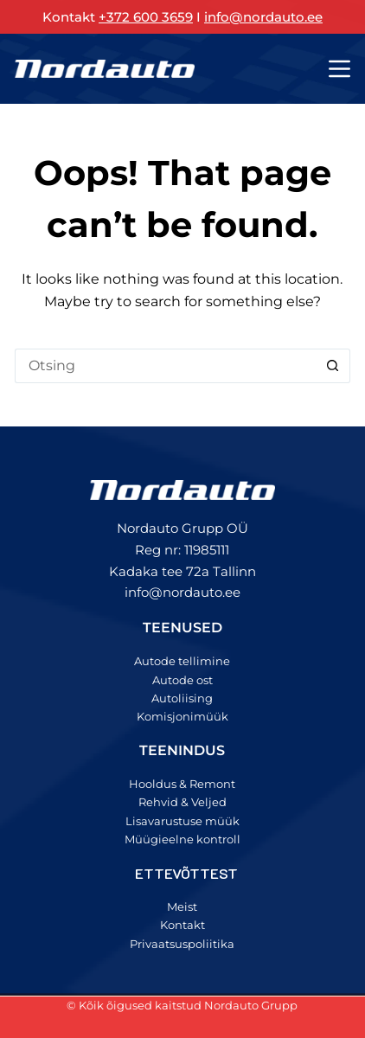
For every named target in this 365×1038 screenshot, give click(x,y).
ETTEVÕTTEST (186, 873)
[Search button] (333, 366)
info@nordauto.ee (263, 17)
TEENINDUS (182, 750)
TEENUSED (182, 627)
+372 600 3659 (146, 17)
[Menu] (339, 69)
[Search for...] (165, 366)
